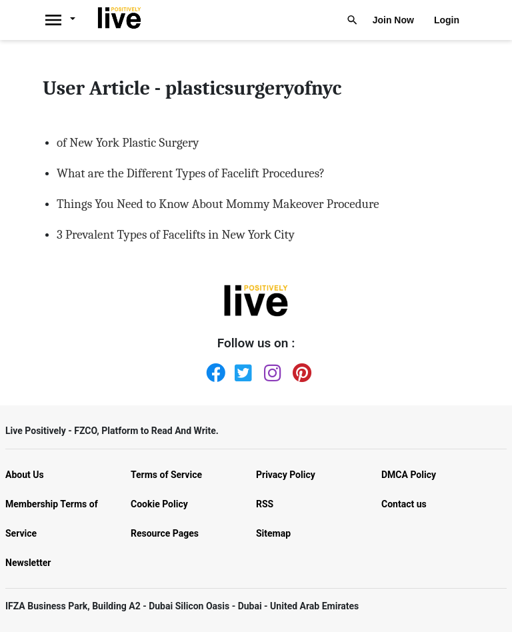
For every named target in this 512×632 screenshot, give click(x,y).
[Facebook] (212, 370)
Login (446, 20)
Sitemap (273, 533)
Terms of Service (166, 474)
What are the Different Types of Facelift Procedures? (191, 173)
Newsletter (28, 562)
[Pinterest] (299, 370)
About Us (24, 474)
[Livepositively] (67, 20)
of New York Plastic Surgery (128, 142)
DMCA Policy (408, 474)
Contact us (404, 504)
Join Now (393, 20)
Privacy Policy (285, 474)
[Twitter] (241, 370)
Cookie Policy (159, 504)
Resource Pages (165, 533)
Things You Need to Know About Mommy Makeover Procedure (218, 204)
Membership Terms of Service (51, 519)
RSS (264, 504)
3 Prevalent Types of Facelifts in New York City (176, 234)
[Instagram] (270, 370)
